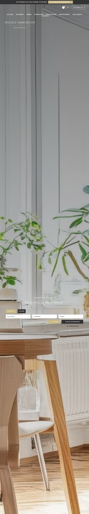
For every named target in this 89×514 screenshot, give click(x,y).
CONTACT (45, 16)
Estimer (21, 311)
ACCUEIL (10, 14)
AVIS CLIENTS (77, 14)
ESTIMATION (38, 14)
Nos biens (19, 14)
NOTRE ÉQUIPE (51, 14)
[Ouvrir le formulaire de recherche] (54, 322)
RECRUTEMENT (64, 14)
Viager (28, 14)
